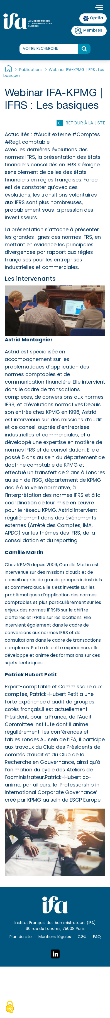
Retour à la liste (85, 123)
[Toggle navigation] (99, 8)
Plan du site (20, 937)
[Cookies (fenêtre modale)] (9, 1008)
